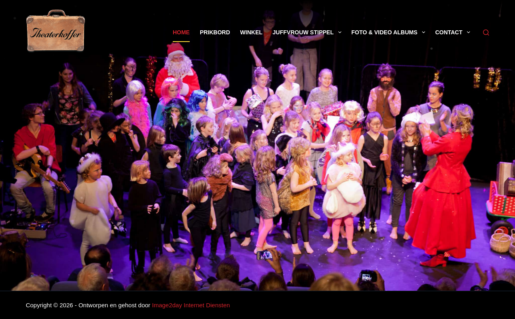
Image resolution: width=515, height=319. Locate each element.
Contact (454, 32)
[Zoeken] (486, 32)
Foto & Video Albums (390, 32)
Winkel (251, 32)
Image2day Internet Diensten (191, 305)
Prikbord (215, 32)
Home (181, 32)
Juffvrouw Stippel (309, 32)
